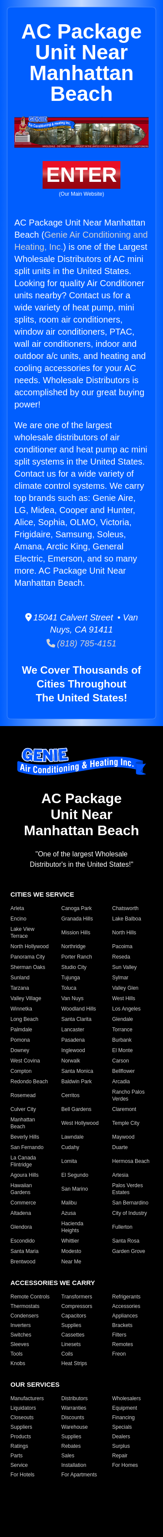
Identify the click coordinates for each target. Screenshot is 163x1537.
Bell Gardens (76, 1109)
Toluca (69, 988)
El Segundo (74, 1175)
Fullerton (122, 1227)
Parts (16, 1456)
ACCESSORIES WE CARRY (52, 1282)
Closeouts (21, 1417)
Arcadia (121, 1081)
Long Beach (24, 1019)
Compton (21, 1071)
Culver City (23, 1109)
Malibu (69, 1203)
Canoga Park (76, 908)
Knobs (17, 1363)
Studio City (73, 967)
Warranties (73, 1408)
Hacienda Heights (72, 1227)
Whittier (70, 1241)
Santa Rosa (126, 1241)
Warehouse (74, 1427)
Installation (73, 1465)
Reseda (121, 957)
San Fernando (26, 1147)
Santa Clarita (76, 1019)
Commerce (23, 1203)
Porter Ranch (76, 957)
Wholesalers (126, 1398)
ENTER (81, 174)
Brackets (122, 1325)
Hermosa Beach (131, 1161)
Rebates (71, 1446)
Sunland (20, 978)
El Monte (122, 1050)
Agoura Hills (24, 1175)
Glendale (122, 1019)
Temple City (126, 1123)
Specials (122, 1427)
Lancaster (72, 1030)
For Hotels (22, 1475)
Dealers (121, 1437)
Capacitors (73, 1316)
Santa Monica (77, 1071)
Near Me (71, 1262)
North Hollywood (29, 946)
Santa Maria (24, 1251)
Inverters (20, 1325)
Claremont (124, 1109)
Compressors (76, 1306)
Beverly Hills (24, 1137)
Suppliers (21, 1427)
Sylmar (120, 978)
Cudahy (70, 1147)
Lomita (69, 1161)
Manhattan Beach (22, 1123)
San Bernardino (130, 1203)
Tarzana (19, 988)
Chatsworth (125, 908)
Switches (20, 1335)
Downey (19, 1050)
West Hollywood (80, 1123)
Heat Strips (74, 1363)
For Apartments (79, 1475)
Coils (67, 1354)
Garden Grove (128, 1251)
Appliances (125, 1316)
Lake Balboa (126, 919)
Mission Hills (75, 933)
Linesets (71, 1344)
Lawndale (72, 1137)
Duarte (120, 1147)
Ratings (19, 1446)
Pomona (20, 1040)
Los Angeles (126, 1009)
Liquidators (23, 1408)
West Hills (123, 998)
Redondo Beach (29, 1081)
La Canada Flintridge (23, 1161)
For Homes (125, 1465)
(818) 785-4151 (81, 643)
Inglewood (73, 1050)
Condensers (24, 1316)
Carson (120, 1061)
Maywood (123, 1137)
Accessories (126, 1306)
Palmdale (21, 1030)
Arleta (17, 908)
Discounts (72, 1417)
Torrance (122, 1030)
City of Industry (129, 1213)
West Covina (25, 1061)
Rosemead (23, 1095)
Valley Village (25, 998)
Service (19, 1465)
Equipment (124, 1408)
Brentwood (22, 1262)
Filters (119, 1335)
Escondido (22, 1241)
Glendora (21, 1227)
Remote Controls (30, 1297)
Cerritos (70, 1095)
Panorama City (27, 957)
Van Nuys (72, 998)
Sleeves (19, 1344)
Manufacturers (27, 1398)
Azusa (68, 1213)
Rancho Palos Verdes (128, 1095)
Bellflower (123, 1071)
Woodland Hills (78, 1009)
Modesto (71, 1251)
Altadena (20, 1213)
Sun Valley (124, 967)
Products (20, 1437)
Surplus (121, 1446)
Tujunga (70, 978)
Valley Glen (125, 988)
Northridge (73, 946)
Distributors (74, 1398)
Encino (18, 919)
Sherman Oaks (27, 967)
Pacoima (122, 946)
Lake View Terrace (22, 932)
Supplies (71, 1325)
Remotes (122, 1344)
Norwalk (70, 1061)
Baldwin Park (76, 1081)
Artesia (120, 1175)
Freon (119, 1354)
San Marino (74, 1189)
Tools (16, 1354)
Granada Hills (77, 919)
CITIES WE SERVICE (42, 894)
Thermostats (25, 1306)
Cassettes (72, 1335)
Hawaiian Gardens (21, 1188)
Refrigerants (126, 1297)
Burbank (122, 1040)
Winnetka (21, 1009)
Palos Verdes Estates (127, 1188)
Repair (119, 1456)
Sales (67, 1456)
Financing (123, 1417)
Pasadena (73, 1040)
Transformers (76, 1297)
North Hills (124, 933)
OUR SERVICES (35, 1384)
